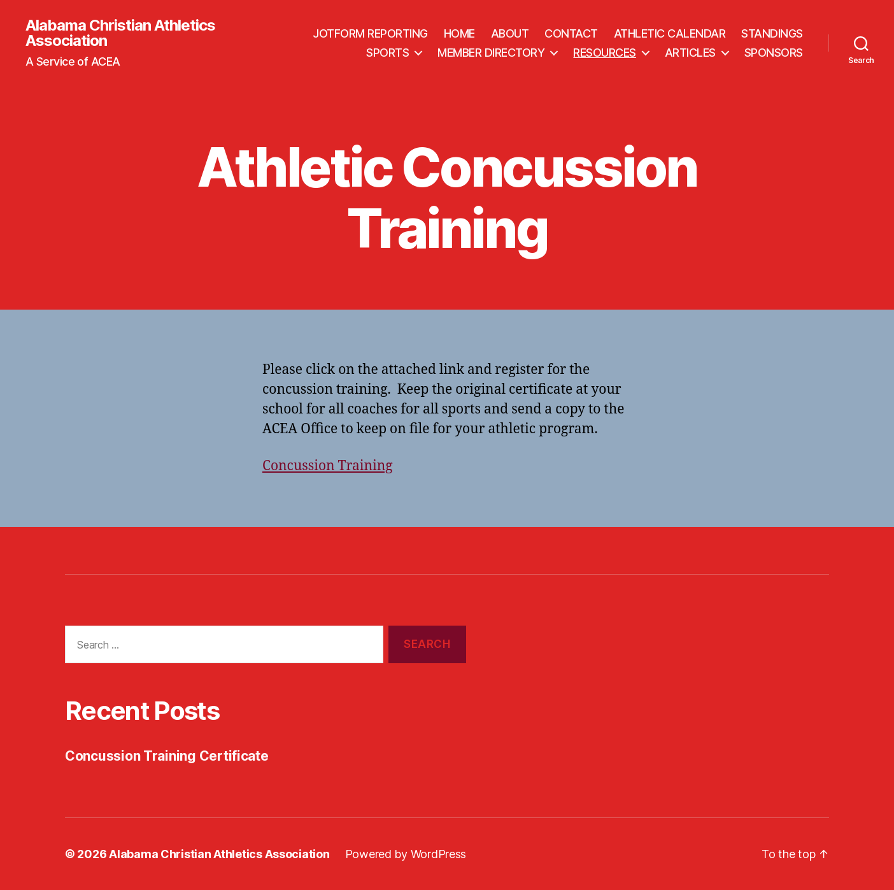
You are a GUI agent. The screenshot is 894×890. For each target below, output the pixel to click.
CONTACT (571, 33)
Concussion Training (327, 466)
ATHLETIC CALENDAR (670, 33)
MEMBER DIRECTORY (490, 52)
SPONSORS (773, 52)
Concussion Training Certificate (167, 756)
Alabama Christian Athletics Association (120, 33)
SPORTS (387, 52)
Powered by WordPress (406, 854)
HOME (459, 33)
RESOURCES (604, 52)
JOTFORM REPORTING (370, 33)
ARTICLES (690, 52)
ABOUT (510, 33)
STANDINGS (772, 33)
